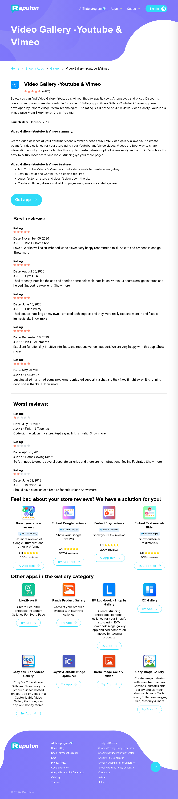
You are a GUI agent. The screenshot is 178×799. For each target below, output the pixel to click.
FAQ (53, 757)
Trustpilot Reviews (108, 743)
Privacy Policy (58, 762)
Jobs (101, 782)
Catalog (55, 777)
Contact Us (104, 772)
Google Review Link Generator (67, 772)
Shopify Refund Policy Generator (116, 753)
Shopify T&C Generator (111, 757)
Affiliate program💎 (92, 8)
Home (15, 68)
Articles (102, 777)
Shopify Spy (57, 748)
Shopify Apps (35, 68)
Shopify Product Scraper (64, 753)
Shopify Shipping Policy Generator (117, 762)
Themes (55, 782)
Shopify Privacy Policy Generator (116, 748)
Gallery (55, 68)
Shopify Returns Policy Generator (116, 767)
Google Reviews (60, 767)
